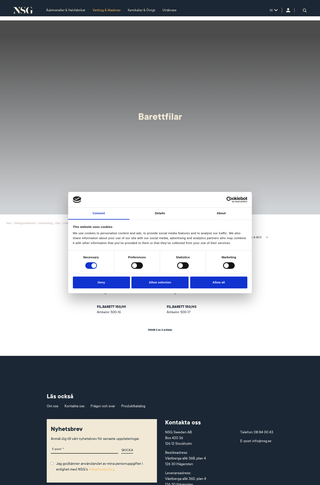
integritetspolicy (101, 470)
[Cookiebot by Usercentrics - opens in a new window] (229, 199)
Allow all (218, 282)
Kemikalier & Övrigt (141, 10)
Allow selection (160, 282)
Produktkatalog (133, 406)
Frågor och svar (103, 406)
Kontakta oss (74, 406)
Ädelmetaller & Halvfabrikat (65, 10)
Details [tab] (160, 213)
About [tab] (221, 213)
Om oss (52, 406)
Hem (9, 223)
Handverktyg (45, 223)
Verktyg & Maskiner (107, 10)
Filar (58, 223)
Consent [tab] (99, 213)
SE (274, 10)
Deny (101, 282)
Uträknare (169, 10)
